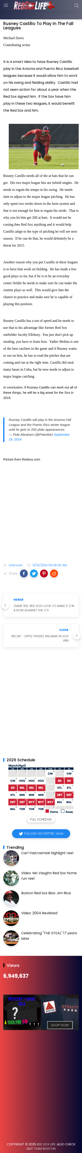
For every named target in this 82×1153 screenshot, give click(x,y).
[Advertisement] (41, 502)
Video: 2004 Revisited (39, 902)
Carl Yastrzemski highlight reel (47, 842)
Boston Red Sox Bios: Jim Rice (46, 882)
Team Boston (45, 1138)
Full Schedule (41, 808)
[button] (24, 562)
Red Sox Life (46, 1133)
